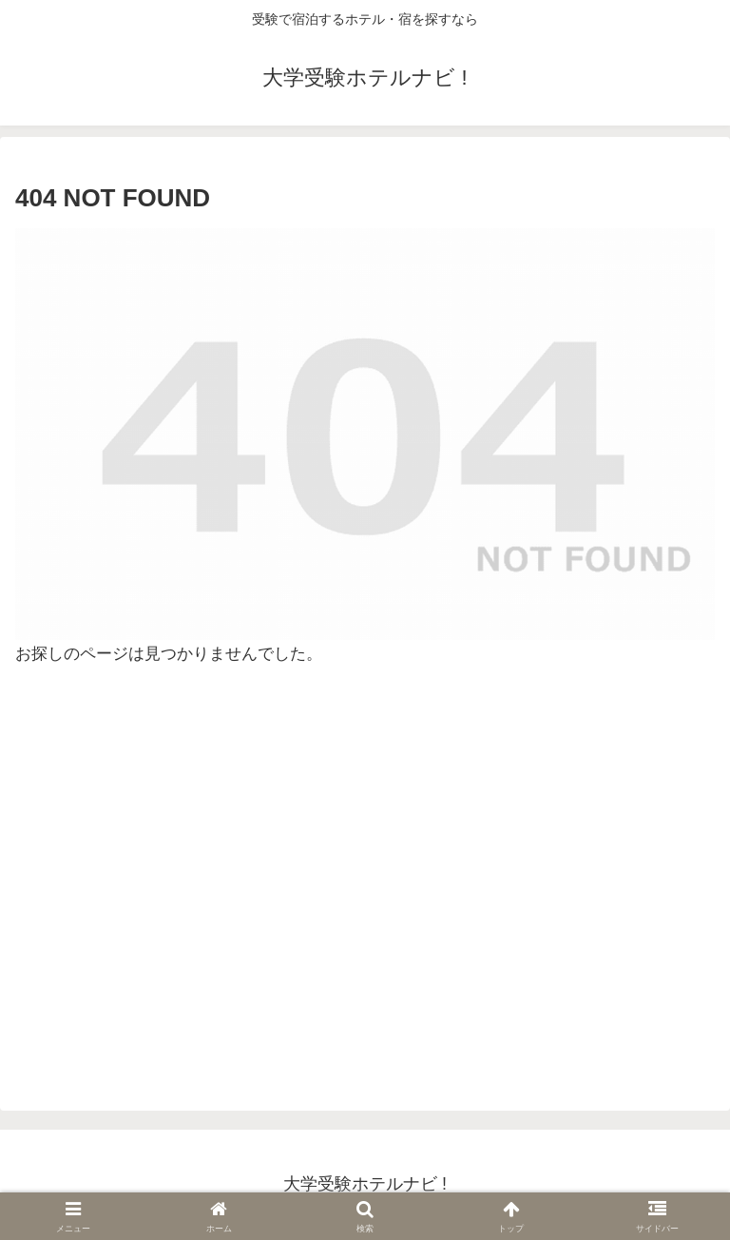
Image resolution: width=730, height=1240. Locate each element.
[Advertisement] (365, 889)
